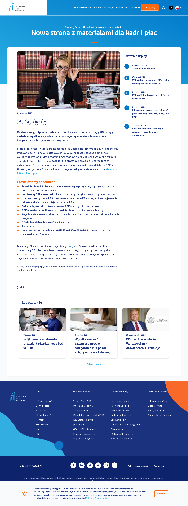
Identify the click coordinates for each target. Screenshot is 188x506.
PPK (38, 392)
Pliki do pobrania (132, 8)
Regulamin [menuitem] (159, 466)
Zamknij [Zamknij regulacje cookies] (161, 494)
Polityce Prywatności (96, 498)
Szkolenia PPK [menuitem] (81, 410)
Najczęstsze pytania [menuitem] (83, 439)
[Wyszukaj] (164, 8)
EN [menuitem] (37, 434)
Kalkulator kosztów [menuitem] (121, 415)
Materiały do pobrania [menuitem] (85, 434)
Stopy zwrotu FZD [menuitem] (157, 410)
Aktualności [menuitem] (42, 410)
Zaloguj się (149, 8)
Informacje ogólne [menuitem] (45, 401)
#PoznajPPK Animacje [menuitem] (84, 429)
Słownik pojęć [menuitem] (43, 415)
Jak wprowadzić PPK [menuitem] (121, 406)
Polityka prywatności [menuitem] (138, 466)
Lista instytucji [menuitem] (155, 406)
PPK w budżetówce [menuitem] (121, 410)
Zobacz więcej (94, 364)
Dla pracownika (80, 8)
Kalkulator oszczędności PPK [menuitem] (88, 415)
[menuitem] (80, 7)
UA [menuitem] (37, 429)
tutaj (69, 246)
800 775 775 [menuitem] (42, 425)
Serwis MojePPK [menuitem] (44, 406)
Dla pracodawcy (95, 8)
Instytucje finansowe (113, 8)
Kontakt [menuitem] (40, 420)
